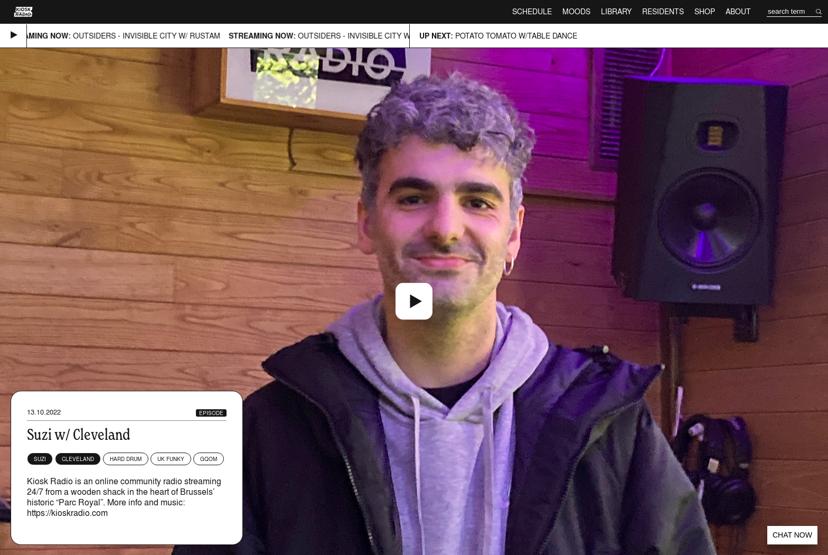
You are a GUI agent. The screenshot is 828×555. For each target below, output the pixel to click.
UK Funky (170, 459)
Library (616, 11)
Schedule (532, 11)
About (738, 11)
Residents (663, 11)
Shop (704, 11)
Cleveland (78, 459)
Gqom (208, 459)
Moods (576, 11)
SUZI (40, 459)
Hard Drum (126, 459)
